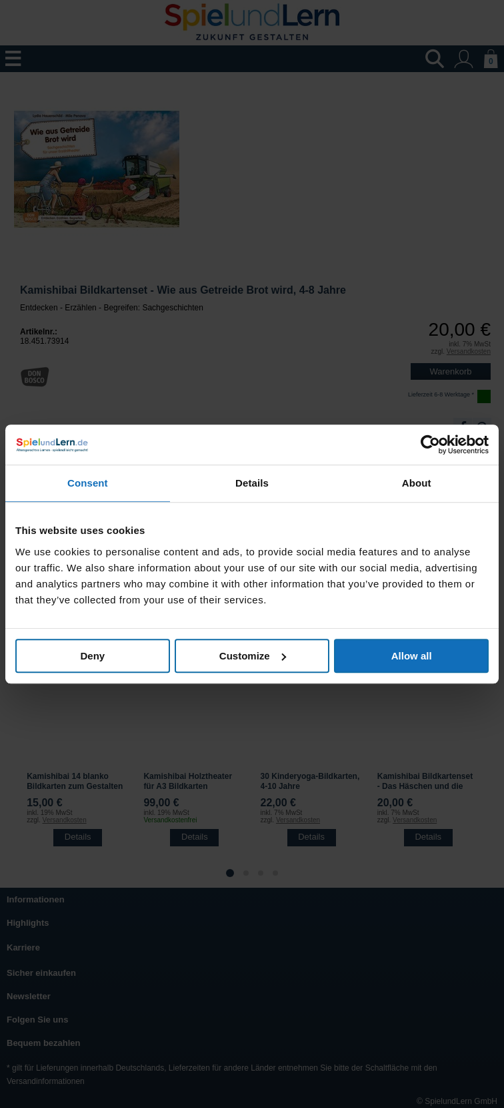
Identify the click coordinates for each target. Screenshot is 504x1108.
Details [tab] (252, 483)
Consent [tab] (87, 483)
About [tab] (416, 483)
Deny (92, 655)
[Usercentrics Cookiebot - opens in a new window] (430, 445)
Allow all (411, 655)
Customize (252, 655)
